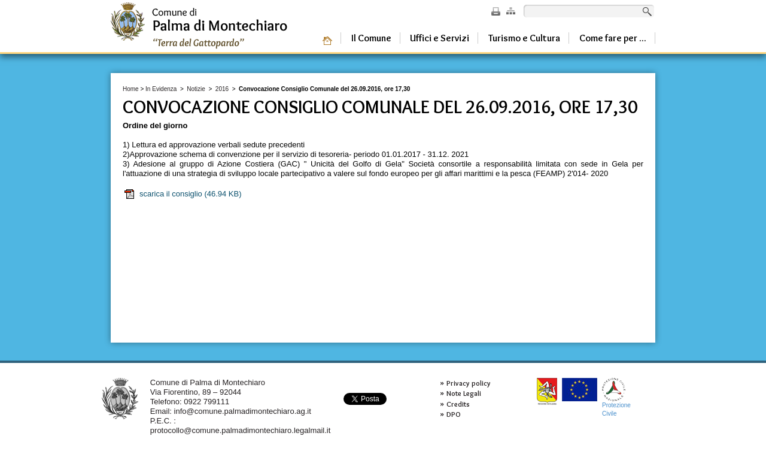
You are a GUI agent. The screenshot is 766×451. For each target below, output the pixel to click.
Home (131, 89)
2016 (222, 89)
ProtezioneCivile (616, 397)
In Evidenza (161, 89)
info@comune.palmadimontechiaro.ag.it (242, 411)
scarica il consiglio (182, 194)
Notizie (196, 89)
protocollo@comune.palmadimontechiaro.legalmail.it (240, 430)
